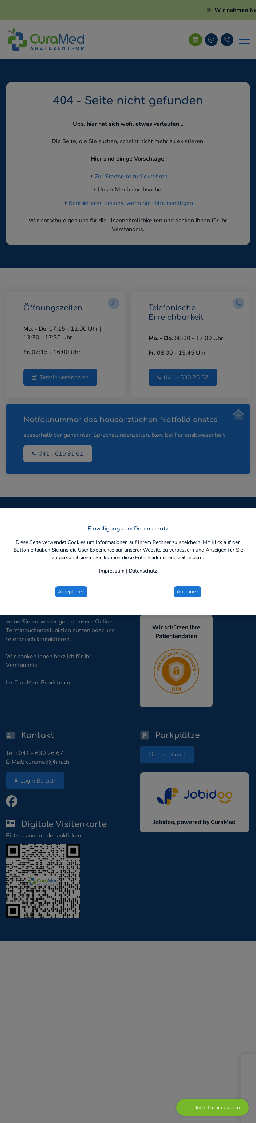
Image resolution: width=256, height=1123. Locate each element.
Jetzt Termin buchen (212, 1107)
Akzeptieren (71, 591)
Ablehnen (187, 591)
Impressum (112, 570)
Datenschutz (143, 570)
